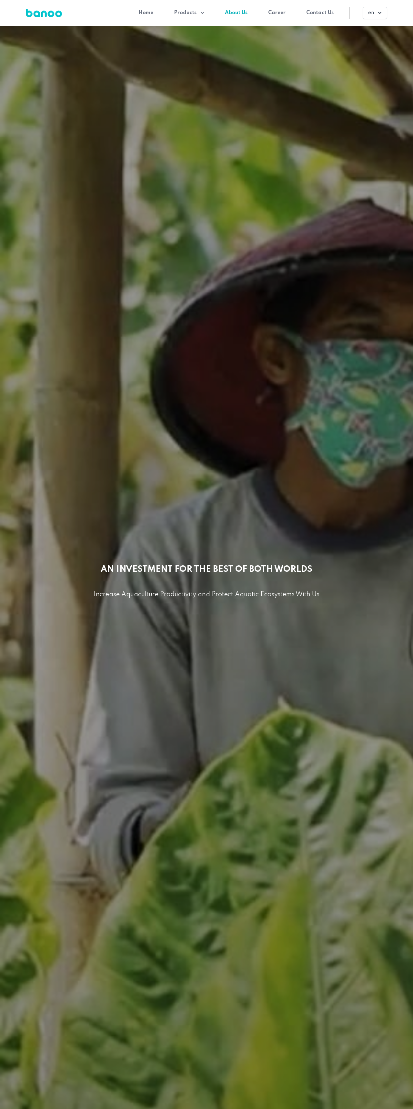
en (375, 13)
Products (189, 13)
